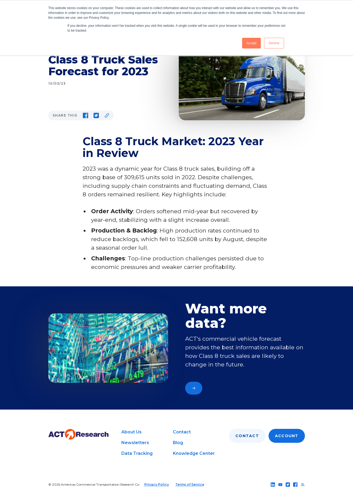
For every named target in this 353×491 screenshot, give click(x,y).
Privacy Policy (156, 484)
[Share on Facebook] (85, 115)
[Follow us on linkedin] (273, 484)
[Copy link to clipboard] (107, 115)
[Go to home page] (78, 434)
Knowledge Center (194, 453)
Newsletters (135, 442)
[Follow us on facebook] (295, 484)
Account (286, 435)
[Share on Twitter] (96, 115)
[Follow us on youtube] (280, 484)
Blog (178, 442)
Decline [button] (274, 43)
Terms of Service (189, 484)
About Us (131, 431)
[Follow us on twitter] (288, 484)
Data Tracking (137, 453)
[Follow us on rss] (303, 484)
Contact (182, 431)
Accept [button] (252, 43)
